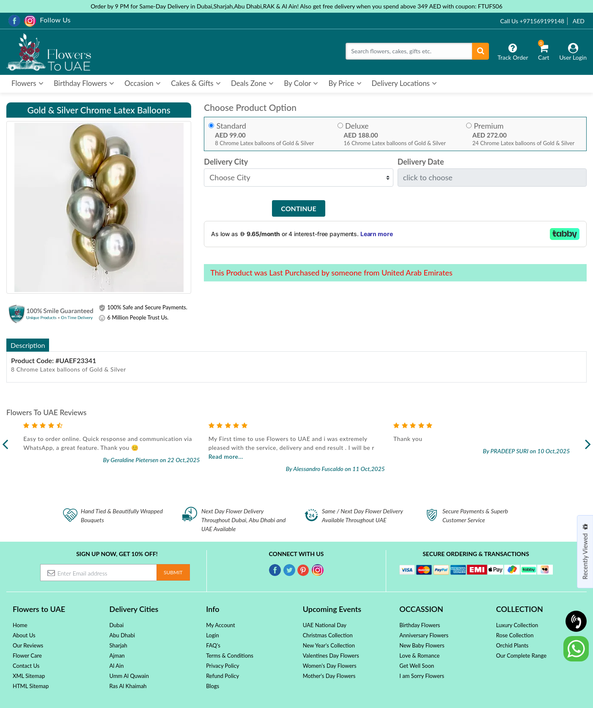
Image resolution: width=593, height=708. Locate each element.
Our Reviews (28, 645)
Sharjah (118, 645)
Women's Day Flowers (330, 665)
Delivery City (226, 161)
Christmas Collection (328, 635)
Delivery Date (421, 161)
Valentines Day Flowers (331, 655)
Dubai (117, 625)
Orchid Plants (512, 645)
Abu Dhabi (122, 635)
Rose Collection (515, 635)
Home (20, 625)
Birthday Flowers (419, 625)
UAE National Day (324, 625)
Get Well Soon (416, 665)
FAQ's (213, 645)
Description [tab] (28, 345)
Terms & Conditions (229, 655)
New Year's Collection (329, 645)
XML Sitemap (29, 675)
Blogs (212, 686)
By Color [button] (301, 83)
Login (212, 635)
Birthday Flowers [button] (84, 83)
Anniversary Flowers (423, 635)
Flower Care (27, 655)
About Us (24, 635)
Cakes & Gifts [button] (196, 83)
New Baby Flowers (421, 645)
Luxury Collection (517, 625)
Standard (231, 125)
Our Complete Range (521, 655)
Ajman (117, 655)
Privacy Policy (222, 665)
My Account (220, 625)
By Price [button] (344, 83)
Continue (298, 208)
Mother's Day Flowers (329, 675)
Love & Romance (419, 655)
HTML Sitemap (31, 686)
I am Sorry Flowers (421, 675)
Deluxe (356, 125)
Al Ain (117, 665)
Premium (488, 125)
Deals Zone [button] (252, 83)
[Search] (409, 51)
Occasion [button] (142, 83)
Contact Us (26, 665)
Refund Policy (222, 675)
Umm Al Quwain (129, 675)
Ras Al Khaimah (128, 686)
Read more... (226, 456)
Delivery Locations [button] (404, 83)
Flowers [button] (27, 83)
